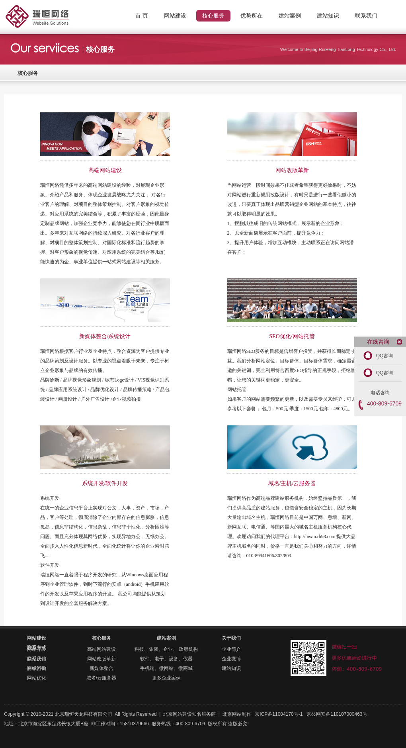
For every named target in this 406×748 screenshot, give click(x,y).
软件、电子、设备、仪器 (166, 659)
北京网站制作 (52, 10)
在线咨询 (36, 668)
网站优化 (36, 678)
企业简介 (231, 649)
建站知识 (231, 668)
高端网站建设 (101, 649)
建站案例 (166, 638)
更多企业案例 (166, 678)
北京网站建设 (177, 714)
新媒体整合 (101, 668)
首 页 (141, 15)
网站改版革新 (101, 659)
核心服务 (28, 73)
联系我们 (36, 659)
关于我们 (231, 638)
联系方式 (36, 647)
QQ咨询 (384, 355)
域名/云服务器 (101, 678)
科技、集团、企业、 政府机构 (166, 649)
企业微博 (231, 659)
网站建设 (36, 638)
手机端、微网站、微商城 (166, 668)
